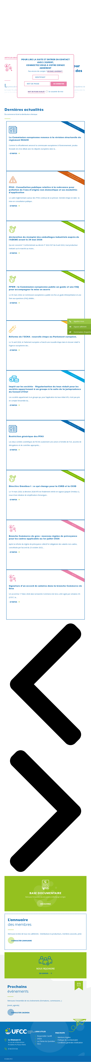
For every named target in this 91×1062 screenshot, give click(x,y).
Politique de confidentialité (68, 1040)
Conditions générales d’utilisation (70, 1042)
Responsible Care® (44, 1036)
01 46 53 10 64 (13, 1049)
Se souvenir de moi (54, 91)
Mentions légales (64, 1037)
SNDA (39, 1038)
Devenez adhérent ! (55, 71)
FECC (39, 1044)
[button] (79, 321)
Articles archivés (13, 58)
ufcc (11, 1059)
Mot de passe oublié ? (36, 92)
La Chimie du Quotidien (46, 1041)
